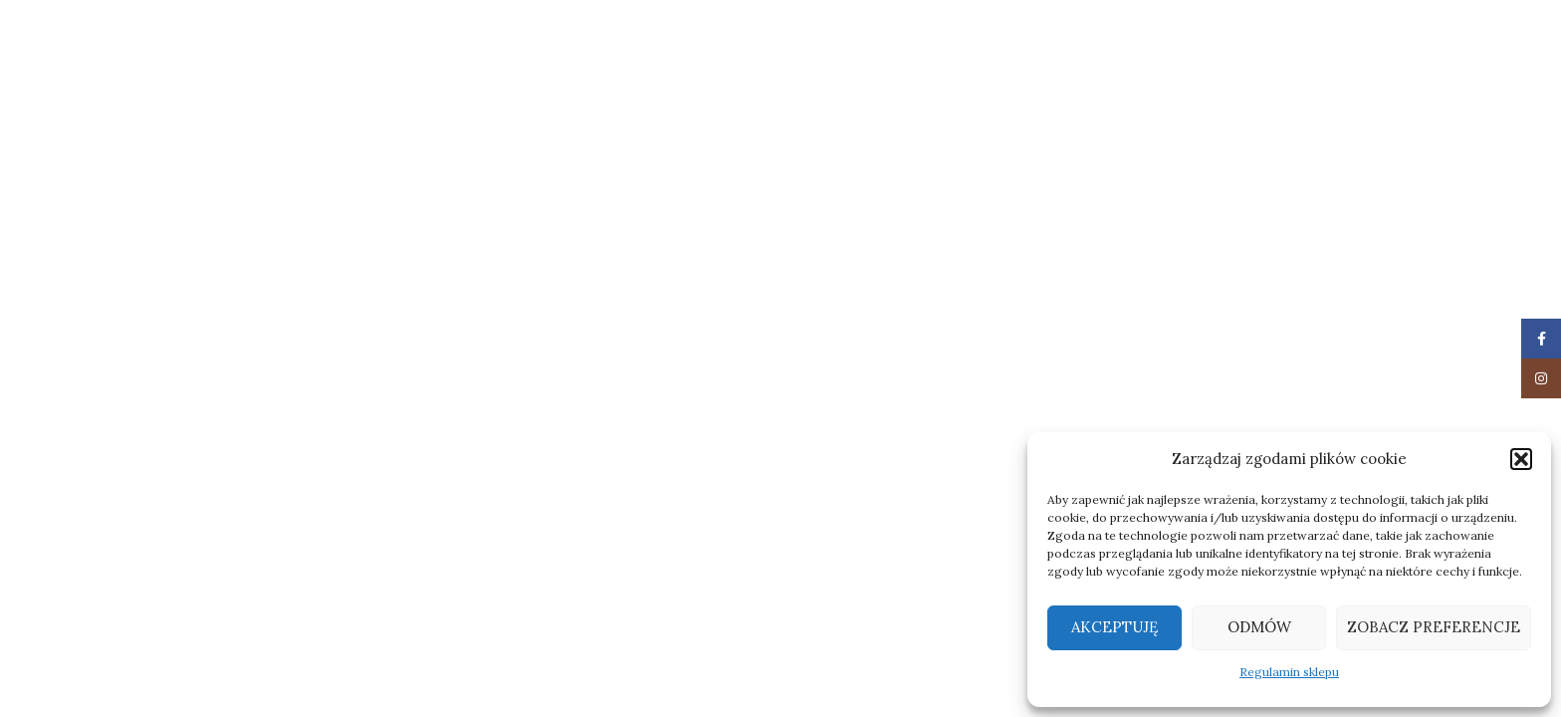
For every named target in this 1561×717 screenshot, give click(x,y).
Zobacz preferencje (1433, 626)
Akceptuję (1114, 626)
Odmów (1259, 626)
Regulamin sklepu (1289, 671)
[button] (1521, 459)
